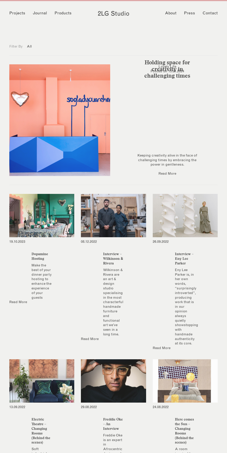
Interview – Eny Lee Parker (184, 258)
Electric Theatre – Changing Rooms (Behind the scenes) (40, 431)
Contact (210, 13)
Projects (17, 13)
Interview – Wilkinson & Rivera (113, 258)
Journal (40, 13)
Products (63, 13)
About (170, 13)
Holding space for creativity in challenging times (167, 69)
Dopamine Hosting (39, 256)
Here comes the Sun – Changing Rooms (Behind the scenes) (184, 431)
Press (189, 13)
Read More (167, 173)
